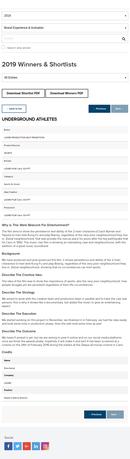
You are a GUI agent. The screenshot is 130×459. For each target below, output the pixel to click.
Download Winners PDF (66, 93)
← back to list (14, 108)
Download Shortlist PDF (23, 93)
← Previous (99, 108)
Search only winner (19, 48)
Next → (120, 108)
